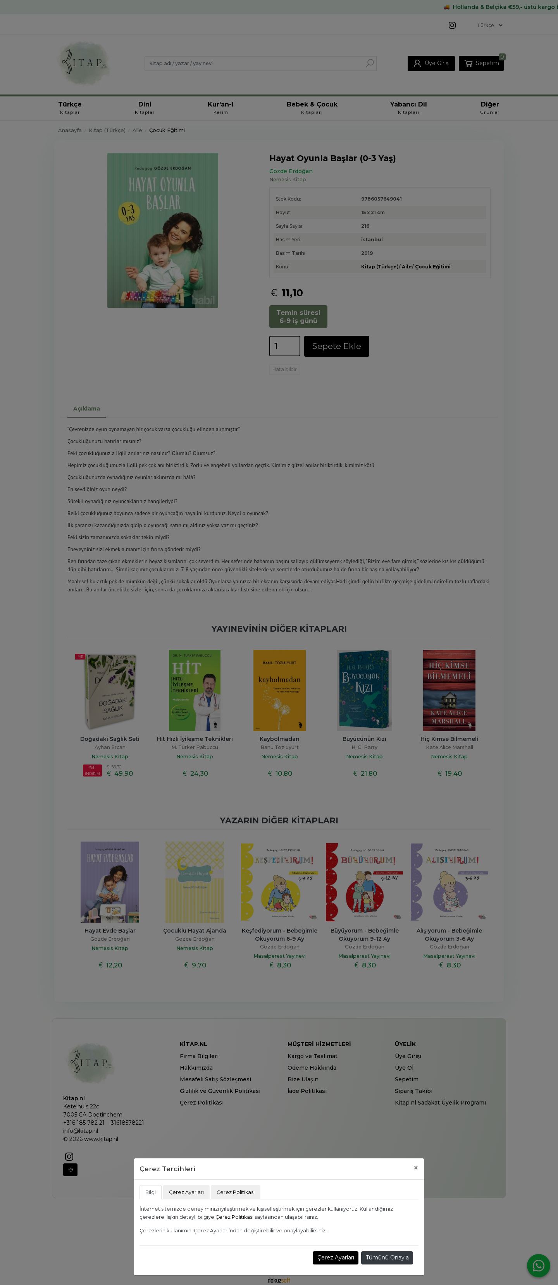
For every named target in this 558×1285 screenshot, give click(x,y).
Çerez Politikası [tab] (236, 1192)
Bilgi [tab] (150, 1192)
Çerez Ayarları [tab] (186, 1192)
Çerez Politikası (234, 1217)
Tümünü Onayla (387, 1257)
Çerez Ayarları (335, 1257)
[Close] (416, 1167)
